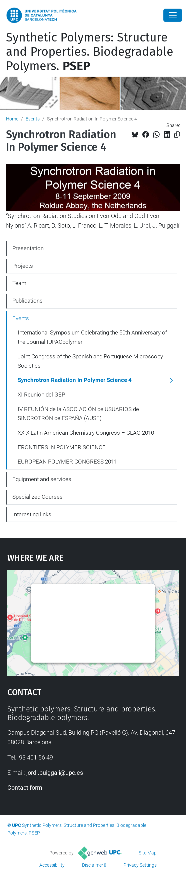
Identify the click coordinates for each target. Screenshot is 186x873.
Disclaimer (92, 865)
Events (33, 118)
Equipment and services (41, 479)
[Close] (172, 15)
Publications (27, 300)
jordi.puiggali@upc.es (54, 772)
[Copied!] (177, 135)
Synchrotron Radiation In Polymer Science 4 (75, 380)
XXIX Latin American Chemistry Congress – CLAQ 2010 (86, 432)
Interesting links (31, 514)
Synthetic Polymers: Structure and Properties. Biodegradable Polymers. (89, 51)
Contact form (24, 787)
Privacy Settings (140, 865)
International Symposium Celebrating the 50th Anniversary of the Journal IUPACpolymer (92, 337)
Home (12, 118)
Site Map (148, 852)
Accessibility (52, 865)
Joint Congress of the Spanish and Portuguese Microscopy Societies (90, 361)
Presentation (28, 248)
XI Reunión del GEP (41, 394)
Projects (22, 265)
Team (19, 283)
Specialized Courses (37, 496)
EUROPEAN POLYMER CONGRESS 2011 (67, 461)
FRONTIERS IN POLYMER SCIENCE (62, 447)
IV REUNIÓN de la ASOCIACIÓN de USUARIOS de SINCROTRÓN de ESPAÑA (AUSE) (78, 414)
